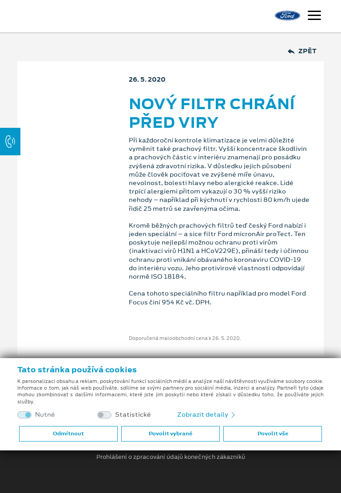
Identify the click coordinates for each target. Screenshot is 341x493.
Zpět (302, 51)
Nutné (45, 414)
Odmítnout (68, 433)
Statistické (133, 414)
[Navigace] (314, 16)
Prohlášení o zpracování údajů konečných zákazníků (170, 457)
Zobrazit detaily (207, 414)
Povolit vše (273, 433)
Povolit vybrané (170, 433)
